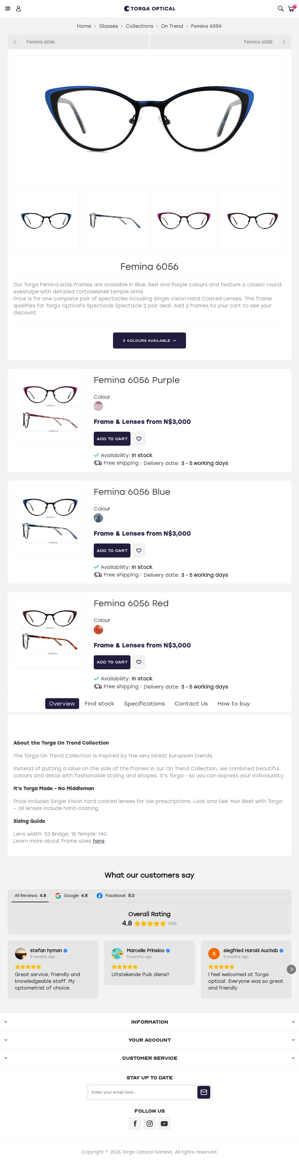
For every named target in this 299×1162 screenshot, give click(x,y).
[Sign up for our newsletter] (142, 1092)
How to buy (235, 703)
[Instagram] (149, 1123)
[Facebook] (135, 1123)
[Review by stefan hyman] (48, 950)
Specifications (143, 703)
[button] (7, 969)
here (99, 841)
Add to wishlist (139, 438)
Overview (60, 703)
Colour (102, 397)
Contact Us (191, 703)
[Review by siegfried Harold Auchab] (253, 950)
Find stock (98, 703)
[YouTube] (164, 1123)
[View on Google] (21, 953)
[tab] (59, 703)
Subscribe (203, 1092)
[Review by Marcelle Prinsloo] (148, 950)
